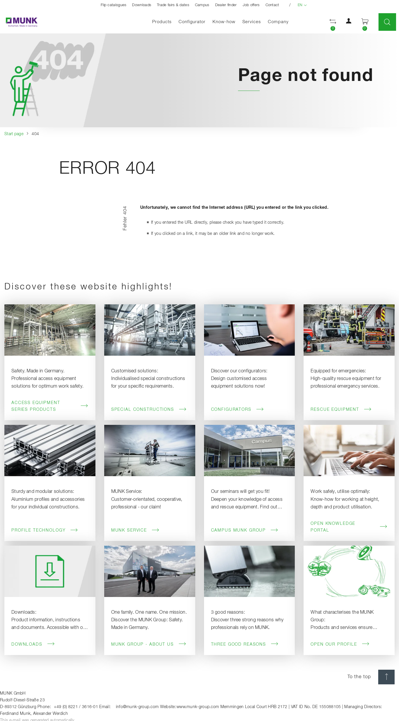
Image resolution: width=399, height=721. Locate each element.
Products (162, 22)
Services (251, 22)
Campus (202, 5)
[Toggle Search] (387, 22)
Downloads (141, 5)
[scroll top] (386, 677)
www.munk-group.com (198, 707)
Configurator (192, 22)
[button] (349, 22)
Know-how (224, 22)
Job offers (251, 5)
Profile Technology (44, 530)
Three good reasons (245, 644)
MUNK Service (135, 530)
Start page (13, 134)
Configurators (237, 409)
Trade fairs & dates (173, 5)
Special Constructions (149, 409)
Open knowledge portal (349, 527)
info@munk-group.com (137, 707)
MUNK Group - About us (148, 644)
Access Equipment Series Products (49, 406)
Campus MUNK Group (245, 530)
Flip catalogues (113, 5)
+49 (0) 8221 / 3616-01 (76, 707)
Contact (272, 5)
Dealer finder (226, 5)
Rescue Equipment (341, 409)
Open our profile (340, 644)
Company (278, 22)
